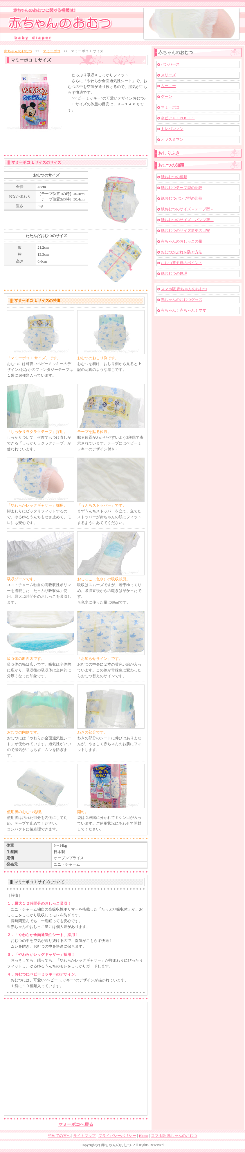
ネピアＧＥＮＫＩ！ (178, 118)
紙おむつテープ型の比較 (181, 187)
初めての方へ (59, 1135)
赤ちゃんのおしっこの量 (181, 241)
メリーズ (168, 75)
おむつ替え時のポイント (181, 263)
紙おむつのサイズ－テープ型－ (187, 209)
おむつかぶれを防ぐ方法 (181, 252)
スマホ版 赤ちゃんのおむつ (184, 289)
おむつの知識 (171, 165)
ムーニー (168, 86)
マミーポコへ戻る (75, 1124)
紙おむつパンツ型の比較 (181, 198)
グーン (166, 96)
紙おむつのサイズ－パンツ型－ (187, 220)
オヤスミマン (172, 139)
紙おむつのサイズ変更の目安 (185, 230)
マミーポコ (51, 51)
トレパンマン (172, 129)
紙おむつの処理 (174, 273)
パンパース (170, 64)
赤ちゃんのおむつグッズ (181, 299)
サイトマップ (84, 1135)
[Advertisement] (88, 132)
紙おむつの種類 (174, 177)
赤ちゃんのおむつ (18, 51)
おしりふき (169, 153)
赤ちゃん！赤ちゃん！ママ (183, 310)
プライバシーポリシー (117, 1135)
